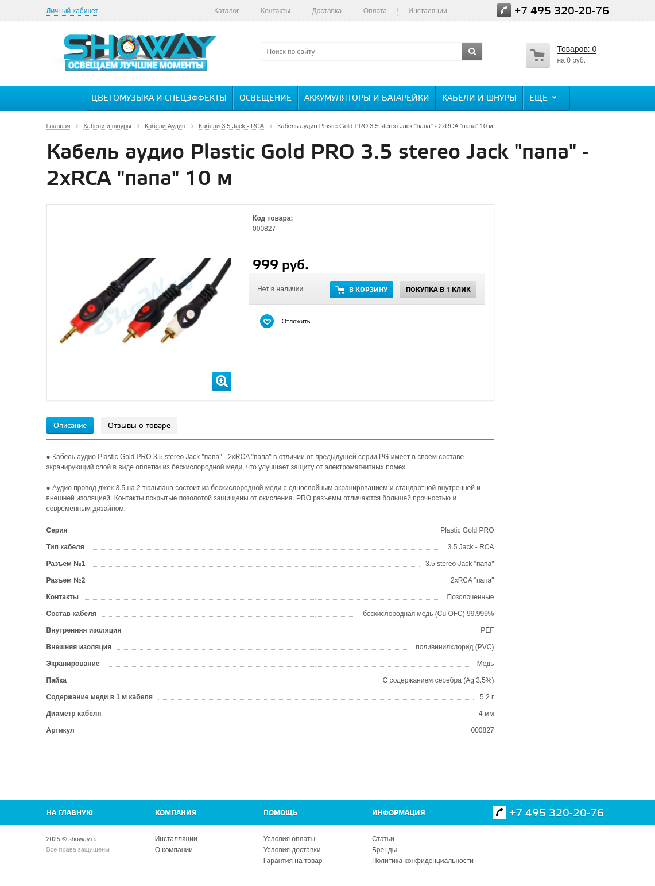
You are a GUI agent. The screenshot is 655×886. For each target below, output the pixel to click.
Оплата (375, 11)
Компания (176, 813)
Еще (544, 97)
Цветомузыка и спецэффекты (159, 98)
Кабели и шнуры (479, 98)
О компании (174, 850)
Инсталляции (176, 839)
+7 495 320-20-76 (561, 11)
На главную (69, 813)
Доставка (327, 11)
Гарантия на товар (293, 861)
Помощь (280, 813)
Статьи (383, 839)
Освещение (265, 98)
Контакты (275, 11)
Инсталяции (428, 11)
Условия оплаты (289, 839)
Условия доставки (292, 850)
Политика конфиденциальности (423, 861)
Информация (398, 813)
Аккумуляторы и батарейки (366, 98)
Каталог (226, 11)
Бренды (384, 850)
